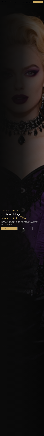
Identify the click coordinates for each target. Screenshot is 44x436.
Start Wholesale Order (9, 228)
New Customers (38, 2)
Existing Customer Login (26, 2)
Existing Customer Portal (25, 228)
